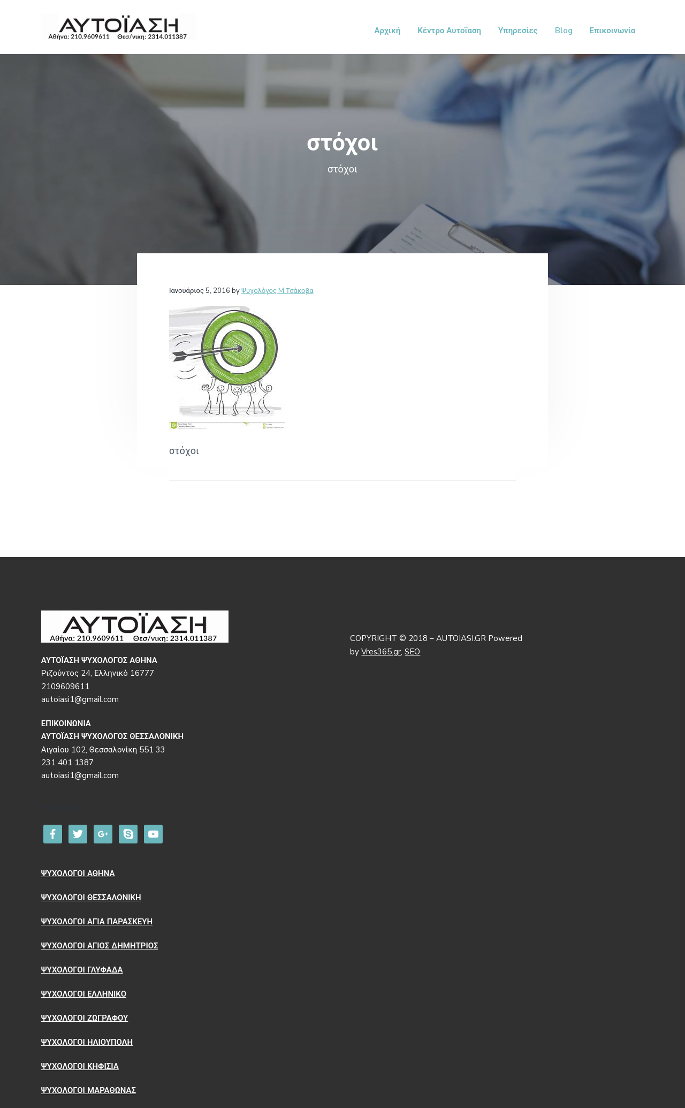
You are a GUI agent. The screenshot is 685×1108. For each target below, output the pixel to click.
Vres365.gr (381, 651)
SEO (412, 651)
